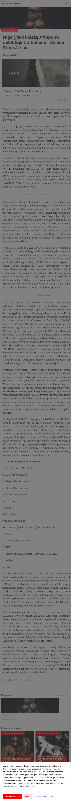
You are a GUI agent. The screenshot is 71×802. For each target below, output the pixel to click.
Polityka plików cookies (44, 796)
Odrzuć (28, 796)
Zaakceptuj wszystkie (13, 796)
